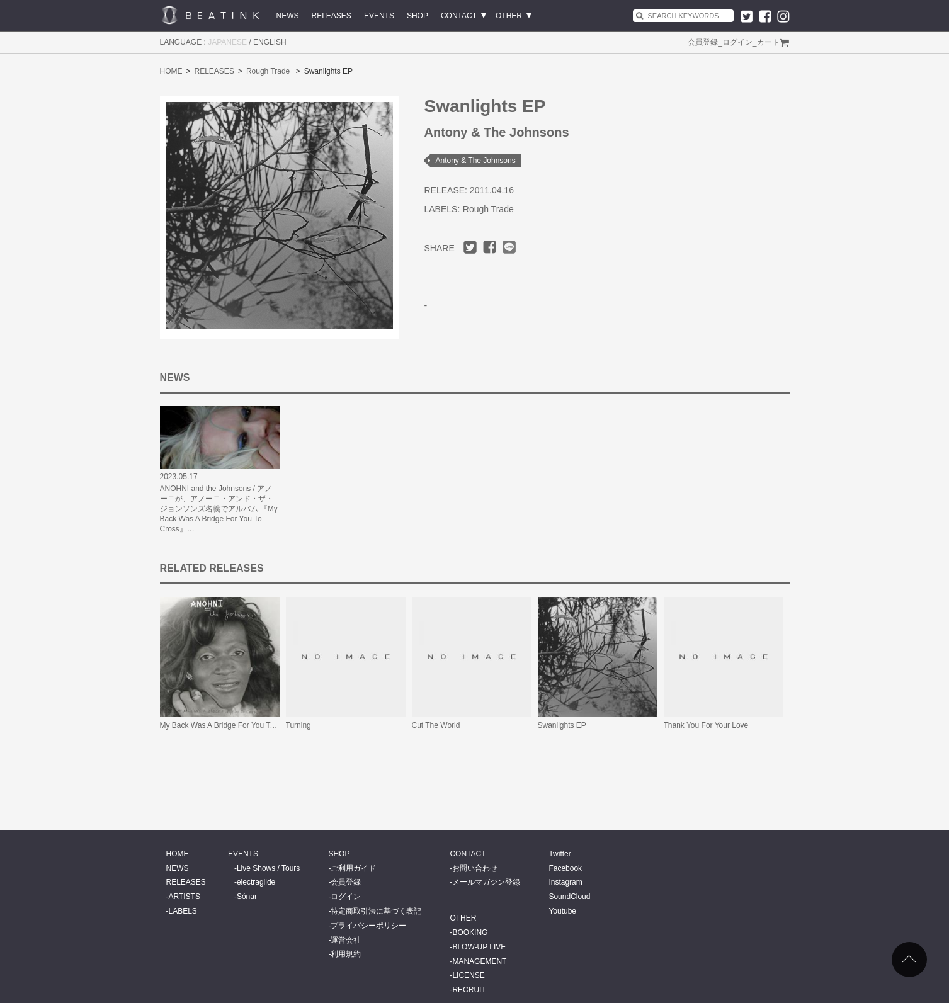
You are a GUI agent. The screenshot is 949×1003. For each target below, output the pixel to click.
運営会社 (346, 940)
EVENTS (379, 15)
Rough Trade (268, 71)
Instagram (565, 882)
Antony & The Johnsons (476, 160)
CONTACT (459, 15)
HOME (171, 71)
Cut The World (436, 725)
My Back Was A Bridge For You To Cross (228, 725)
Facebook (565, 868)
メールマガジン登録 (486, 882)
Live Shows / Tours (268, 868)
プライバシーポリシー (368, 925)
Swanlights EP (562, 725)
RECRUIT (469, 989)
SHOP (417, 15)
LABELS (183, 911)
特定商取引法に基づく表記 (376, 911)
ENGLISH (270, 42)
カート (768, 42)
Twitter (559, 853)
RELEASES (331, 15)
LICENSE (468, 975)
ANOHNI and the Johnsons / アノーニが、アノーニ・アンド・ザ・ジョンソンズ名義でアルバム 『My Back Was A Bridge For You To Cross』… (219, 508)
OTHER (509, 15)
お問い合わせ (474, 868)
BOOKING (469, 932)
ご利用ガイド (353, 868)
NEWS (287, 15)
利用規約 (346, 953)
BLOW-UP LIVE (479, 947)
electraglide (256, 882)
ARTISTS (184, 896)
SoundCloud (569, 896)
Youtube (562, 911)
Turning (298, 725)
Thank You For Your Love (706, 725)
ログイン (737, 42)
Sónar (247, 896)
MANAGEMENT (479, 961)
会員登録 (703, 42)
